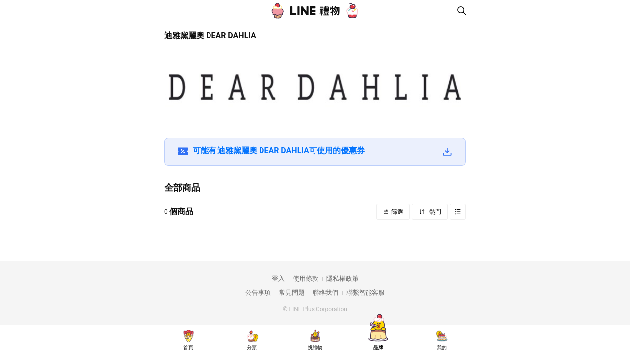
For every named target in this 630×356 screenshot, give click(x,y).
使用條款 (305, 278)
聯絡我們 (325, 292)
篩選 (396, 211)
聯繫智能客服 (365, 292)
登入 (278, 278)
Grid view (458, 212)
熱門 (434, 211)
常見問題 (292, 292)
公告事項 (258, 292)
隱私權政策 (342, 278)
